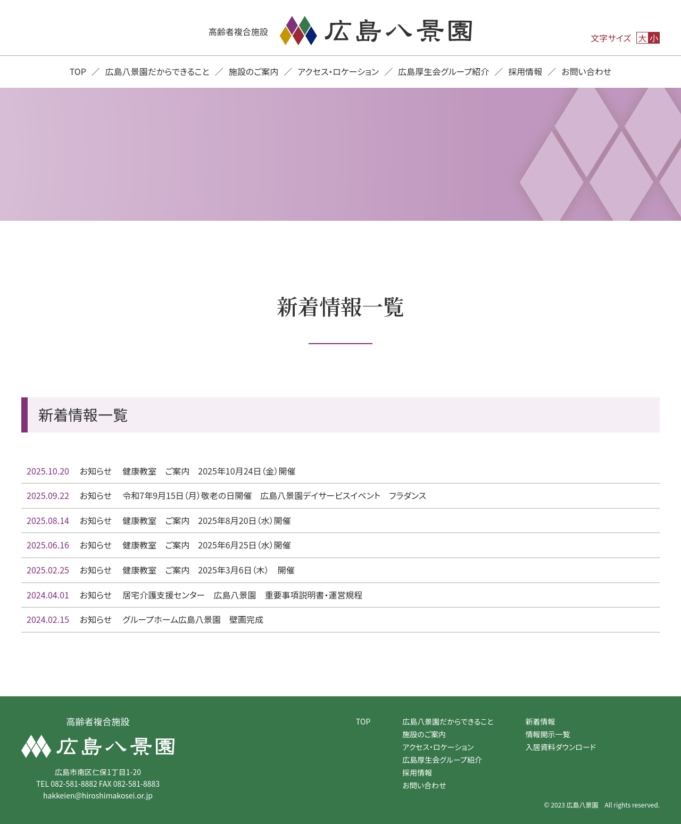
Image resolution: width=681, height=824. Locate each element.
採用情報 (525, 71)
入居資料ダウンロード (561, 747)
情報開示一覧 (548, 734)
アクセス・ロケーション (338, 71)
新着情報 (540, 721)
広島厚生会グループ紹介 (443, 71)
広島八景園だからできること (157, 71)
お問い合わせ (586, 71)
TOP (78, 71)
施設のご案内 (254, 71)
